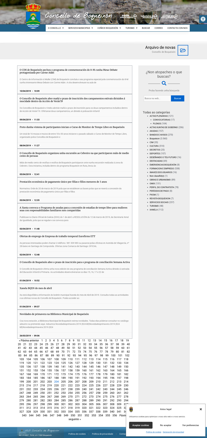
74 (84, 348)
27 (57, 341)
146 (98, 363)
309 (119, 401)
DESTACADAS (157, 162)
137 (35, 363)
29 (68, 341)
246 (126, 386)
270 (70, 393)
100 (113, 352)
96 (90, 352)
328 (28, 408)
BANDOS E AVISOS (159, 135)
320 (84, 405)
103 (21, 356)
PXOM (153, 195)
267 (49, 393)
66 (41, 348)
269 (63, 393)
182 (126, 371)
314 (42, 405)
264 (28, 393)
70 (62, 348)
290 (98, 397)
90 (57, 352)
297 (35, 401)
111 (77, 356)
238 (70, 386)
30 (73, 341)
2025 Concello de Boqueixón (42, 428)
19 (127, 337)
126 (70, 360)
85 (30, 352)
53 (84, 345)
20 (19, 341)
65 (35, 348)
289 (91, 397)
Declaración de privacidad (173, 432)
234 (42, 386)
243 (105, 386)
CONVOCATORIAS (162, 117)
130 (98, 360)
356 (114, 412)
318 (70, 405)
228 (112, 382)
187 (49, 375)
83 (19, 352)
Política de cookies (153, 432)
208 (84, 378)
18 (121, 337)
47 (52, 345)
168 (28, 371)
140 (56, 363)
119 (21, 360)
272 (84, 393)
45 (41, 345)
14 (100, 337)
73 (79, 348)
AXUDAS (154, 132)
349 (66, 412)
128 (84, 360)
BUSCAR (148, 26)
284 (56, 397)
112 (84, 356)
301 (63, 401)
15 (105, 337)
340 (112, 408)
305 (91, 401)
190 (70, 375)
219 (49, 382)
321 (91, 405)
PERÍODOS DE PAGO (160, 192)
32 (84, 341)
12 (89, 337)
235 (49, 386)
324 (112, 405)
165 (119, 367)
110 (70, 356)
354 (101, 412)
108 (56, 356)
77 (101, 348)
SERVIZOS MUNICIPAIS (85, 26)
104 (28, 356)
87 (41, 352)
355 (107, 412)
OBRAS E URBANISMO (161, 180)
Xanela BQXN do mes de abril (36, 285)
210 (98, 378)
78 (106, 348)
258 (98, 390)
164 (112, 367)
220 (56, 382)
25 (46, 341)
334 (70, 408)
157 (63, 367)
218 (42, 382)
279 (21, 397)
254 (70, 390)
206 (70, 378)
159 (77, 367)
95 (85, 352)
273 (91, 393)
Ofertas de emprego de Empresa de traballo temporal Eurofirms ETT (57, 233)
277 (119, 393)
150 (126, 363)
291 (105, 397)
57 (106, 345)
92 (68, 352)
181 (119, 371)
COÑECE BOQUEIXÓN (113, 26)
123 (49, 360)
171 (49, 371)
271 (77, 393)
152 (28, 367)
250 (42, 390)
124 (56, 360)
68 (52, 348)
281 (35, 397)
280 (28, 397)
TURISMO (135, 26)
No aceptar (165, 425)
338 (98, 408)
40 (128, 341)
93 (74, 352)
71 (68, 348)
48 (57, 345)
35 (101, 341)
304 (84, 401)
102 (127, 352)
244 (112, 386)
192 (84, 375)
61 (128, 345)
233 (35, 386)
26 (52, 341)
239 (77, 386)
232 (28, 386)
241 (91, 386)
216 (28, 382)
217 (35, 382)
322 (98, 405)
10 (78, 337)
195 (105, 375)
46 (46, 345)
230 (126, 382)
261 (119, 390)
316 (56, 405)
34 (95, 341)
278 (126, 393)
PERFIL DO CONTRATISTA (163, 188)
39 (122, 341)
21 (24, 341)
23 (35, 341)
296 (28, 401)
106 (42, 356)
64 (30, 348)
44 (35, 345)
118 (126, 356)
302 (70, 401)
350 (73, 412)
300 (56, 401)
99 (106, 352)
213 (119, 378)
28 (62, 341)
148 (112, 363)
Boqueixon (155, 139)
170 (42, 371)
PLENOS (157, 120)
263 (21, 393)
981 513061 (24, 432)
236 (56, 386)
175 (77, 371)
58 (111, 345)
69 (57, 348)
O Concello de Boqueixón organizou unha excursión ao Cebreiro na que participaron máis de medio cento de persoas (74, 152)
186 (42, 375)
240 (84, 386)
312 (28, 405)
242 (98, 386)
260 (112, 390)
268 (56, 393)
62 (19, 348)
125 (63, 360)
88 (47, 352)
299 (49, 401)
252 (56, 390)
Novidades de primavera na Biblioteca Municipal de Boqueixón (54, 311)
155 (49, 367)
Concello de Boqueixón (78, 15)
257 (91, 390)
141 (63, 363)
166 (126, 367)
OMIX (152, 184)
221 (63, 382)
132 (112, 360)
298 (42, 401)
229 (119, 382)
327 (21, 408)
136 (28, 363)
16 (110, 337)
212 (112, 378)
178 (98, 371)
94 (79, 352)
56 (101, 345)
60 (122, 345)
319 (77, 405)
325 (119, 405)
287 (77, 397)
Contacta (123, 431)
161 (91, 367)
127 (77, 360)
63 (24, 348)
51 (73, 345)
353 (94, 412)
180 (112, 371)
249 (35, 390)
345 (38, 412)
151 (21, 367)
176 (84, 371)
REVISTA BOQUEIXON (161, 199)
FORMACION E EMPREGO (163, 169)
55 (95, 345)
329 (35, 408)
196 (112, 375)
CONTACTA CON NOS (178, 26)
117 (119, 356)
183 (21, 375)
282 (42, 397)
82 (128, 348)
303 (77, 401)
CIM (152, 143)
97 (96, 352)
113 (91, 356)
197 (119, 375)
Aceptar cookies (140, 425)
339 (105, 408)
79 (111, 348)
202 (42, 378)
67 (46, 348)
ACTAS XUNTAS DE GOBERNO (165, 124)
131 (105, 360)
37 (111, 341)
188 (56, 375)
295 (21, 401)
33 (90, 341)
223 (77, 382)
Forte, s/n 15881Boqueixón (41, 432)
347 (52, 412)
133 (119, 360)
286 (70, 397)
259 (105, 390)
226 (98, 382)
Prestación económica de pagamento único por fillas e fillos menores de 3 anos (63, 179)
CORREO (160, 26)
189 (63, 375)
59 (117, 345)
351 (80, 412)
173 (63, 371)
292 (112, 397)
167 (21, 371)
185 (35, 375)
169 (35, 371)
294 (126, 397)
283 (49, 397)
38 (117, 341)
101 (120, 352)
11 (83, 337)
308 (112, 401)
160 (84, 367)
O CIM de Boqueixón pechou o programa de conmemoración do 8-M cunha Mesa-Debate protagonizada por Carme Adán (68, 68)
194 (98, 375)
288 (84, 397)
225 (91, 382)
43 (30, 345)
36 (106, 341)
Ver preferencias (190, 425)
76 (95, 348)
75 (90, 348)
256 (84, 390)
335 (77, 408)
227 (105, 382)
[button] (203, 19)
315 (49, 405)
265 (35, 393)
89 (52, 352)
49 (62, 345)
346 (45, 412)
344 (31, 412)
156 (56, 367)
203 (49, 378)
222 (70, 382)
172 (56, 371)
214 (126, 378)
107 (49, 356)
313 (35, 405)
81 (122, 348)
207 (77, 378)
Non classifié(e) (158, 177)
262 (126, 390)
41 (19, 345)
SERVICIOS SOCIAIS (160, 203)
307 (105, 401)
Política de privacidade (102, 431)
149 (119, 363)
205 (63, 378)
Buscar (177, 95)
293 (119, 397)
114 (98, 356)
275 (105, 393)
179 (105, 371)
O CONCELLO (62, 26)
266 (42, 393)
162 (98, 367)
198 (126, 375)
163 (105, 367)
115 (105, 356)
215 (21, 382)
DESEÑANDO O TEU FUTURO (164, 158)
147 (105, 363)
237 (63, 386)
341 (119, 408)
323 (105, 405)
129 (91, 360)
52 (79, 345)
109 (63, 356)
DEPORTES (155, 154)
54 (90, 345)
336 (84, 408)
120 (28, 360)
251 (49, 390)
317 (63, 405)
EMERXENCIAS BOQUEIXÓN (164, 165)
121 (35, 360)
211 (105, 378)
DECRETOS (155, 150)
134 (126, 360)
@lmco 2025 (22, 430)
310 (126, 401)
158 (70, 367)
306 (98, 401)
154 (42, 367)
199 (21, 378)
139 (49, 363)
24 (41, 341)
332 (56, 408)
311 (21, 405)
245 (119, 386)
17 (116, 337)
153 (35, 367)
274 (98, 393)
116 (112, 356)
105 (35, 356)
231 (21, 386)
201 (35, 378)
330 (42, 408)
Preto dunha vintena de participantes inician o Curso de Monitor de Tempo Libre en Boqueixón (72, 124)
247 (21, 390)
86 (36, 352)
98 (101, 352)
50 (68, 345)
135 (21, 363)
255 (77, 390)
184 (28, 375)
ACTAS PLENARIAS (159, 113)
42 (24, 345)
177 (91, 371)
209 (91, 378)
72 (73, 348)
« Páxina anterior (29, 337)
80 (117, 348)
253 (63, 390)
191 (77, 375)
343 (24, 412)
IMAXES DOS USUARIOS (162, 173)
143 (77, 363)
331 (49, 408)
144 (84, 363)
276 (112, 393)
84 (25, 352)
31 (79, 341)
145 (91, 363)
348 (59, 412)
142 (70, 363)
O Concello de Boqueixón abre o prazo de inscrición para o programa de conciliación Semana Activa (75, 259)
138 (42, 363)
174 (70, 371)
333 (63, 408)
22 (30, 341)
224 (84, 382)
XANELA (154, 210)
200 (28, 378)
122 (42, 360)
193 (91, 375)
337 (91, 408)
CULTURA (154, 147)
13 (94, 337)
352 (87, 412)
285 (63, 397)
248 (28, 390)
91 (63, 352)
